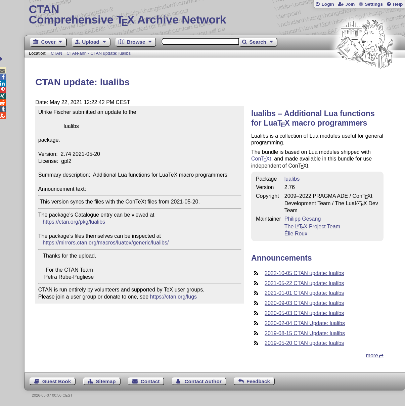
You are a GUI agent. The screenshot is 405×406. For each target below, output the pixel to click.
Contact (150, 381)
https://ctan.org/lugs (173, 297)
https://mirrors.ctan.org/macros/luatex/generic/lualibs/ (106, 242)
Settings (374, 4)
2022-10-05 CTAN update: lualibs (304, 273)
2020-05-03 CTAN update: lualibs (304, 313)
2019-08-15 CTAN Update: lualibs (305, 333)
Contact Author (203, 381)
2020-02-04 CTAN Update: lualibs (305, 323)
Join (350, 4)
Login (327, 4)
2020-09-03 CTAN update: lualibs (304, 303)
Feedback (258, 381)
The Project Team (312, 226)
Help (398, 4)
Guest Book (56, 381)
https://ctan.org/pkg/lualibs (74, 222)
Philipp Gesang (302, 219)
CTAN (56, 53)
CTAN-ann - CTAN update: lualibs (98, 53)
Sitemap (106, 381)
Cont (261, 159)
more (372, 355)
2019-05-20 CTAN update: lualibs (304, 343)
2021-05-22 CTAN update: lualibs (304, 283)
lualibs (292, 179)
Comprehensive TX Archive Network (215, 15)
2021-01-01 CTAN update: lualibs (304, 293)
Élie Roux (295, 233)
